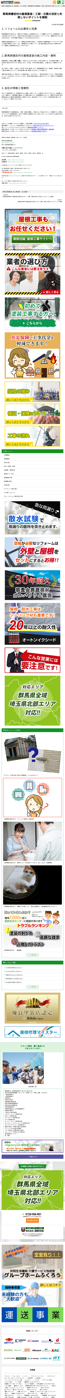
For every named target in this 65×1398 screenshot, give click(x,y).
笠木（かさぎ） (45, 1387)
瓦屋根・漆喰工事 (9, 470)
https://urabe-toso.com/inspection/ (23, 172)
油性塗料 (30, 1378)
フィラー (25, 1376)
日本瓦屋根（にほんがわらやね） (46, 1384)
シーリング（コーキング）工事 (13, 1380)
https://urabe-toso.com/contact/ (17, 183)
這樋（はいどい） (23, 1391)
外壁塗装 (7, 455)
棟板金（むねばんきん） (18, 1393)
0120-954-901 (18, 148)
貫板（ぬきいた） (10, 1395)
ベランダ (36, 1380)
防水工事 (7, 462)
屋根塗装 (7, 459)
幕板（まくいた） (10, 1391)
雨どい (7, 1393)
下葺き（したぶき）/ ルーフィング (14, 1387)
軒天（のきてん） (33, 1393)
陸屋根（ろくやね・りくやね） (13, 1384)
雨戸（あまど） (44, 1389)
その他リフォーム (9, 492)
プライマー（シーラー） (38, 1376)
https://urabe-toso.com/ (8, 142)
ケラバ (19, 1395)
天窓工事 (7, 485)
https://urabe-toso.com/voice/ (16, 161)
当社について (34, 1157)
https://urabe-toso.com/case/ (16, 159)
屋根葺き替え (8, 481)
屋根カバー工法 (9, 474)
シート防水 (18, 1382)
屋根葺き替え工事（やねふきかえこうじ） (37, 1386)
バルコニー (28, 1380)
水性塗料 (38, 1378)
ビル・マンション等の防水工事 (13, 496)
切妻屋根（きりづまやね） (49, 1395)
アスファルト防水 (47, 1380)
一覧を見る (32, 955)
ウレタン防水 (8, 1382)
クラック (7, 1376)
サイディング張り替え (10, 489)
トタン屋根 (8, 1386)
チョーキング (16, 1376)
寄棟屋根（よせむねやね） (31, 1395)
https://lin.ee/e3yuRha (41, 123)
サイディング (51, 1376)
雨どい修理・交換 (9, 466)
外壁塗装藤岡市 (32, 1022)
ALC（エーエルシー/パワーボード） (15, 1378)
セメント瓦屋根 (29, 1384)
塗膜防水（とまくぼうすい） (32, 1382)
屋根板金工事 (8, 477)
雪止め (54, 1386)
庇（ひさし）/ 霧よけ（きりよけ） (14, 1389)
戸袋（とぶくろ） (32, 1389)
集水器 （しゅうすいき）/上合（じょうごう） (43, 1391)
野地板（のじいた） (32, 1387)
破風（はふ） (44, 1393)
